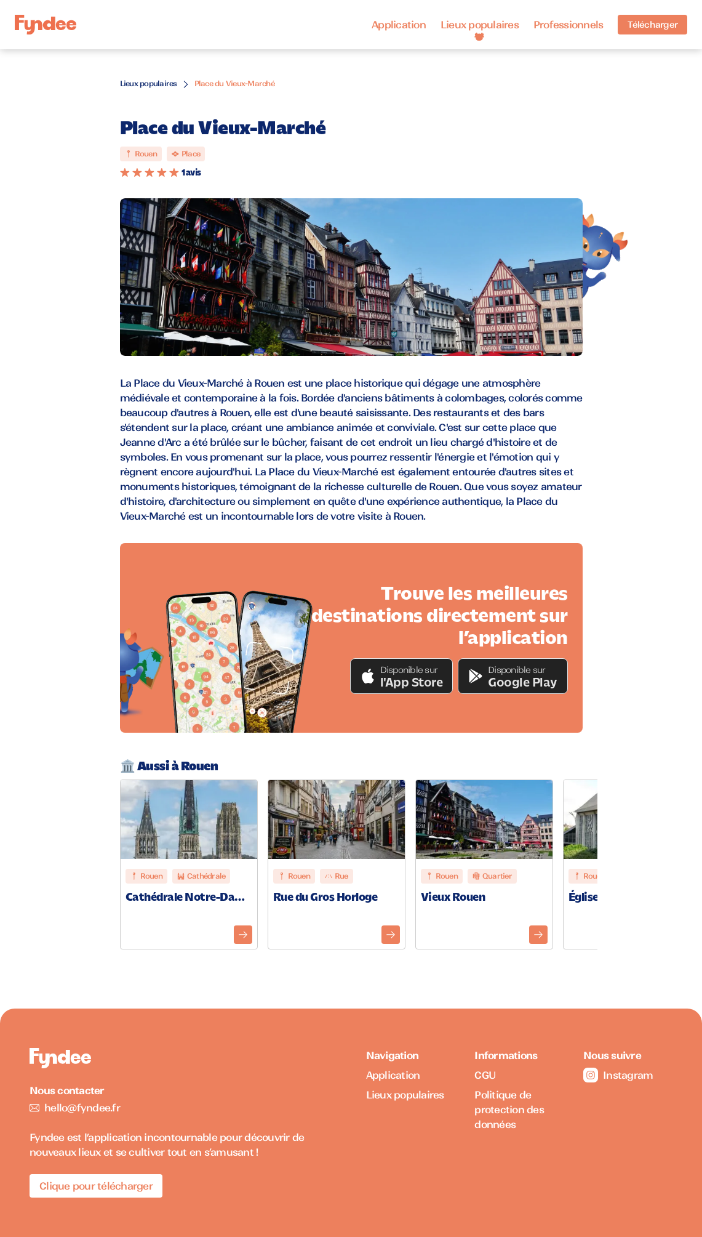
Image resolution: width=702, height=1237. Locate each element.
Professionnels (568, 24)
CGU (485, 1075)
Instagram (618, 1075)
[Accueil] (45, 25)
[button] (401, 676)
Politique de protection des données (509, 1109)
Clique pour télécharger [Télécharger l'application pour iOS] (96, 1186)
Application (399, 24)
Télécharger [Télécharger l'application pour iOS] (652, 24)
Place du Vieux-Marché (234, 83)
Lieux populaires (480, 24)
